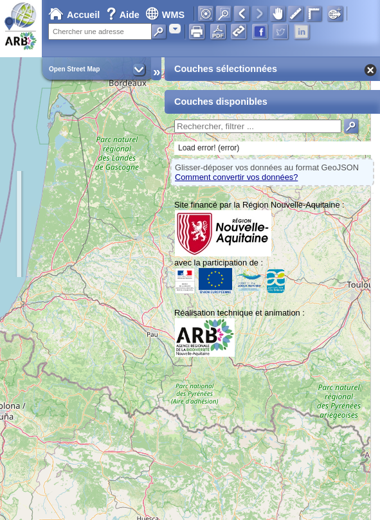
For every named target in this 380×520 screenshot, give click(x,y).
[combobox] (174, 28)
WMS (165, 15)
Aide (124, 15)
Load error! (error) (208, 147)
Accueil (74, 15)
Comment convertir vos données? (236, 177)
